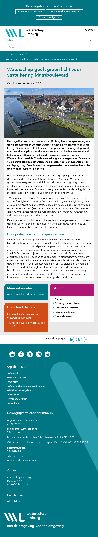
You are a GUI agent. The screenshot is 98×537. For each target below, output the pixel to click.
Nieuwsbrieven (63, 316)
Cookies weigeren (49, 17)
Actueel (58, 288)
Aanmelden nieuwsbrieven (24, 460)
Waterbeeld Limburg (66, 308)
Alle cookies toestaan (30, 11)
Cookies (14, 403)
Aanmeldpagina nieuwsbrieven (27, 386)
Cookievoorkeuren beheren (64, 11)
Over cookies (64, 6)
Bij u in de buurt (18, 377)
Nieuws (59, 299)
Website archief (18, 399)
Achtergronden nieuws (68, 303)
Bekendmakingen (65, 312)
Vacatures (14, 395)
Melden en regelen (20, 390)
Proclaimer (15, 501)
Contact (13, 382)
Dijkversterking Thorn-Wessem (26, 294)
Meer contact (16, 456)
